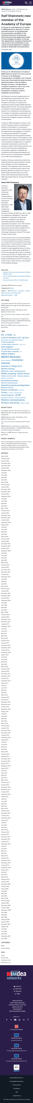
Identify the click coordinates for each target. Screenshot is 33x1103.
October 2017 (5, 678)
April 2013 (4, 806)
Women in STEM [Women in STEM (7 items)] (25, 403)
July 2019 (4, 629)
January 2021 (5, 591)
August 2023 (4, 524)
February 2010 (5, 879)
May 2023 (4, 532)
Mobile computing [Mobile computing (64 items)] (8, 374)
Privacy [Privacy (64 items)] (4, 392)
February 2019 (5, 640)
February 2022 (5, 565)
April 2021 (4, 584)
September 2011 (6, 844)
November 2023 (5, 517)
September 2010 (6, 867)
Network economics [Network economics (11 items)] (7, 378)
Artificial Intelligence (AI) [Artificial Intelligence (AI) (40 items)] (11, 338)
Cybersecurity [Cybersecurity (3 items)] (22, 344)
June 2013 (4, 801)
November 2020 (5, 595)
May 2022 (4, 558)
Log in (3, 955)
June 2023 (4, 529)
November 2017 (5, 676)
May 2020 (4, 607)
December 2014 (5, 759)
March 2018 (4, 666)
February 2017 (5, 697)
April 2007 (4, 933)
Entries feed (4, 957)
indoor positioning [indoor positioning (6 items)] (6, 360)
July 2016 (4, 714)
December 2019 (5, 619)
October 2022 (5, 548)
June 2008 (4, 912)
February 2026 (5, 458)
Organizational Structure (17, 1005)
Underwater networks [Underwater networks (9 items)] (7, 397)
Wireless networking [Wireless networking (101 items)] (10, 403)
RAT (17, 1092)
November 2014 (5, 761)
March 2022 (4, 562)
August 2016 (4, 711)
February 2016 (5, 725)
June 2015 (4, 744)
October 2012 (5, 815)
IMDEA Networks (12, 291)
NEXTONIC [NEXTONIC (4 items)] (21, 390)
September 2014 (6, 766)
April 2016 (4, 721)
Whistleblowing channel (17, 1011)
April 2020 (4, 610)
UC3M (15, 295)
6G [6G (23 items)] (15, 335)
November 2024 (5, 491)
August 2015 (4, 740)
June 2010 (4, 874)
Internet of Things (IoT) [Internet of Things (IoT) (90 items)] (11, 366)
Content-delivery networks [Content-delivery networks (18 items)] (9, 344)
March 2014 (4, 780)
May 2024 (4, 503)
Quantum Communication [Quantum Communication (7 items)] (15, 392)
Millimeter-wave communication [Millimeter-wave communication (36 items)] (13, 371)
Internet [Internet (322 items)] (5, 363)
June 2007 (4, 931)
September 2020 (6, 600)
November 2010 (5, 863)
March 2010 (4, 877)
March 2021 (4, 586)
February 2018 (5, 669)
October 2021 (5, 574)
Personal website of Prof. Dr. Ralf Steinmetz (15, 280)
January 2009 (5, 903)
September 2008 (6, 910)
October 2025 (5, 468)
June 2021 (4, 579)
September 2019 (6, 626)
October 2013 (5, 792)
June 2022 (4, 555)
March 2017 (4, 695)
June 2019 (4, 631)
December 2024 (5, 489)
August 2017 (4, 683)
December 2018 (5, 645)
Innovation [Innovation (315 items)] (17, 360)
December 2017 (5, 673)
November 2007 (5, 924)
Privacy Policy (17, 1085)
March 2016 (4, 723)
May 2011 (4, 851)
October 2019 (5, 624)
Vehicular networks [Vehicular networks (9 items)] (20, 397)
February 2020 (5, 614)
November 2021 (5, 572)
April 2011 (4, 853)
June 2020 (4, 605)
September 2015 (6, 737)
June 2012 (4, 825)
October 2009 (5, 886)
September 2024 (6, 496)
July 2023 (4, 527)
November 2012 (5, 813)
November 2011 (5, 839)
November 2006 (5, 936)
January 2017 (5, 699)
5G (6, 291)
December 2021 (5, 569)
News (13, 9)
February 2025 (5, 484)
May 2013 (4, 803)
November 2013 (5, 789)
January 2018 (5, 671)
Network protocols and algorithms (11, 293)
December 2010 (5, 860)
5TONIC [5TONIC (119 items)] (8, 335)
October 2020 (5, 598)
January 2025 (5, 487)
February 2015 (5, 754)
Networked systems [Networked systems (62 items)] (9, 381)
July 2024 (4, 498)
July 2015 (4, 742)
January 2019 (5, 643)
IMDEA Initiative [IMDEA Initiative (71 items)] (8, 354)
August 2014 (4, 768)
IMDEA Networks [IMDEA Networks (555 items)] (11, 356)
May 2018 (4, 662)
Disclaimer (17, 1088)
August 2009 (4, 889)
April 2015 (4, 749)
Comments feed (6, 960)
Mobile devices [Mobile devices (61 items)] (23, 374)
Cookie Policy (17, 1095)
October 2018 (5, 650)
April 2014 (4, 777)
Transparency (17, 1009)
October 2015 (5, 735)
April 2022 (4, 560)
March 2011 (4, 855)
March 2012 (4, 829)
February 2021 (5, 588)
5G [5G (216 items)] (2, 335)
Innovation (21, 291)
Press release (5, 948)
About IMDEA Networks (17, 1003)
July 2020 (4, 603)
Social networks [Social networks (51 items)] (7, 395)
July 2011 (4, 846)
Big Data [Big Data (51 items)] (25, 338)
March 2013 (4, 808)
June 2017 (4, 688)
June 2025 (4, 475)
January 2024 (5, 513)
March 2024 (4, 508)
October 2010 (5, 865)
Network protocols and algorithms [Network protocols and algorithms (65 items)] (15, 385)
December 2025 (5, 463)
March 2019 (4, 638)
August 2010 (4, 870)
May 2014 (4, 775)
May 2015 (4, 747)
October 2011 (5, 841)
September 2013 (6, 794)
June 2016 (4, 716)
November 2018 (5, 647)
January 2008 (5, 922)
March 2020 (4, 612)
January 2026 (5, 461)
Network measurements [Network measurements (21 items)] (9, 383)
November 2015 (5, 733)
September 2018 (6, 652)
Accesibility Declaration (16, 1081)
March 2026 (4, 456)
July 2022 (4, 553)
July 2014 (4, 770)
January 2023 (5, 541)
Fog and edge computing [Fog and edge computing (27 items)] (10, 351)
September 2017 (6, 681)
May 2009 (4, 893)
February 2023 (5, 539)
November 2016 (5, 704)
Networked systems (7, 295)
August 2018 (4, 655)
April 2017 (4, 692)
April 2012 (4, 827)
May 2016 (4, 718)
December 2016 (5, 702)
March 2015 (4, 751)
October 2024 (5, 494)
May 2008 (4, 915)
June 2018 (4, 659)
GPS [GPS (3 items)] (21, 351)
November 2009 (5, 884)
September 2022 (6, 551)
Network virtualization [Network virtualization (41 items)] (9, 390)
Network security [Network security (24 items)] (7, 387)
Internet (27, 291)
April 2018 (4, 664)
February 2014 (5, 782)
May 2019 (4, 633)
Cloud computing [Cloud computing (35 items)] (7, 342)
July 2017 (4, 685)
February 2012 (5, 832)
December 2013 (5, 787)
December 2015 (5, 730)
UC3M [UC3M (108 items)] (18, 395)
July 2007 (4, 929)
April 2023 (4, 534)
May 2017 (4, 690)
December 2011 (5, 837)
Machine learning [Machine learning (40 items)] (7, 369)
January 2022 (5, 567)
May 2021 (4, 581)
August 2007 (4, 926)
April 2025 (4, 480)
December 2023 (5, 515)
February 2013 (5, 811)
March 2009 (4, 898)
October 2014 (5, 763)
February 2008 (5, 919)
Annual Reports (17, 1007)
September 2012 (6, 818)
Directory (18, 989)
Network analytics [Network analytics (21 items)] (23, 376)
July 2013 (4, 799)
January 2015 (5, 756)
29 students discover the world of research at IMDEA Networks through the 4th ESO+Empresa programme (15, 305)
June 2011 (4, 848)
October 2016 (5, 707)
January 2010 (5, 881)
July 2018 (4, 657)
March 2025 (4, 482)
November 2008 (5, 905)
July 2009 (4, 891)
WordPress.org (5, 962)
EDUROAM (18, 991)
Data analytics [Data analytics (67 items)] (7, 347)
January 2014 (5, 785)
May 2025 (4, 477)
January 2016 (5, 728)
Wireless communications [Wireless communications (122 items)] (13, 400)
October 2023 (5, 520)
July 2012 (4, 822)
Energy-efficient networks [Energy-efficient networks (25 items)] (10, 349)
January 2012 (5, 834)
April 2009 (4, 896)
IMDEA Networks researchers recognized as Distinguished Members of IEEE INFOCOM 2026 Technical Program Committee (15, 321)
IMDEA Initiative (17, 1000)
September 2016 (6, 709)
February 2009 (5, 900)
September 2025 (6, 470)
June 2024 (4, 501)
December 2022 (5, 543)
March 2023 (4, 536)
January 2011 (5, 858)
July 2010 (4, 872)
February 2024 (5, 510)
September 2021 (6, 577)
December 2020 (5, 593)
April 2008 (4, 917)
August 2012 (4, 820)
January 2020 (5, 617)
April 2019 (4, 636)
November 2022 (5, 546)
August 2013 (4, 796)
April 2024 (4, 506)
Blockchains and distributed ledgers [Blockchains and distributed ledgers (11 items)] (12, 340)
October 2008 (5, 907)
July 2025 (4, 472)
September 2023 (6, 522)
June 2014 (4, 773)
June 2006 (4, 938)
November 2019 (5, 621)
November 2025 (5, 465)
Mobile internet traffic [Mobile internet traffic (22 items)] (8, 376)
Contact (18, 986)
